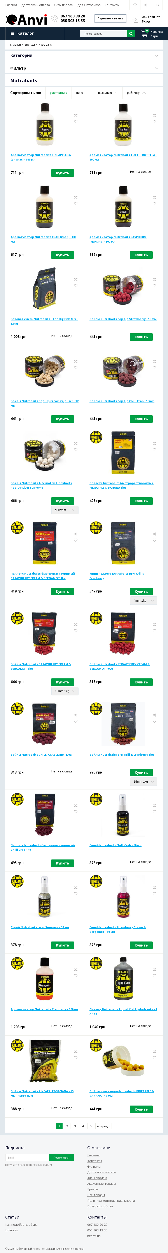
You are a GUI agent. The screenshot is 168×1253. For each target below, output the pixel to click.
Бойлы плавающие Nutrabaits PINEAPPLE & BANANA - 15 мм (121, 1093)
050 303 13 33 (73, 20)
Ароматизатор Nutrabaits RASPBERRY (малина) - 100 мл (118, 239)
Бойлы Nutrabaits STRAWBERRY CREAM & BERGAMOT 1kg (41, 666)
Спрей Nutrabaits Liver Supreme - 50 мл (40, 927)
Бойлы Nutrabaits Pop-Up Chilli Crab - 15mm (121, 401)
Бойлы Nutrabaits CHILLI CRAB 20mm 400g (41, 755)
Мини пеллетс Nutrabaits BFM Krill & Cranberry (116, 576)
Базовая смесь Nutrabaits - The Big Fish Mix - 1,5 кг (44, 321)
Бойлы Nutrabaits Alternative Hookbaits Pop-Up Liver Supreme (41, 485)
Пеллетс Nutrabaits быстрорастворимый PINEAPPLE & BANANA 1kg (121, 485)
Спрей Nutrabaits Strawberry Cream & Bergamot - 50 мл (117, 929)
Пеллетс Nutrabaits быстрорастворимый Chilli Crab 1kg (43, 847)
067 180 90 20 (73, 16)
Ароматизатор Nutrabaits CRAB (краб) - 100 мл (43, 239)
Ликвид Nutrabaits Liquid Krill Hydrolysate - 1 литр (123, 1011)
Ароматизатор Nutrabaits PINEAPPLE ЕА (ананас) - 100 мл (41, 157)
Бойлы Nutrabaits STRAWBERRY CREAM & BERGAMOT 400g (119, 666)
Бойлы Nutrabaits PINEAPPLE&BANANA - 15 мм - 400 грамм (42, 1093)
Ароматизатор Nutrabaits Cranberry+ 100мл (44, 1009)
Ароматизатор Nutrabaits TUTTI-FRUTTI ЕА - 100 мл (123, 157)
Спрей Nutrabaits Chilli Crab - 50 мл (115, 845)
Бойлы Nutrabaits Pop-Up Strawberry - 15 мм (123, 319)
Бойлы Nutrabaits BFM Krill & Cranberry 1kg (121, 755)
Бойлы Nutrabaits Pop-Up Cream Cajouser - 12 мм (45, 403)
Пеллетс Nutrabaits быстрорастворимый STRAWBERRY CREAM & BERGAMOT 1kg (43, 576)
